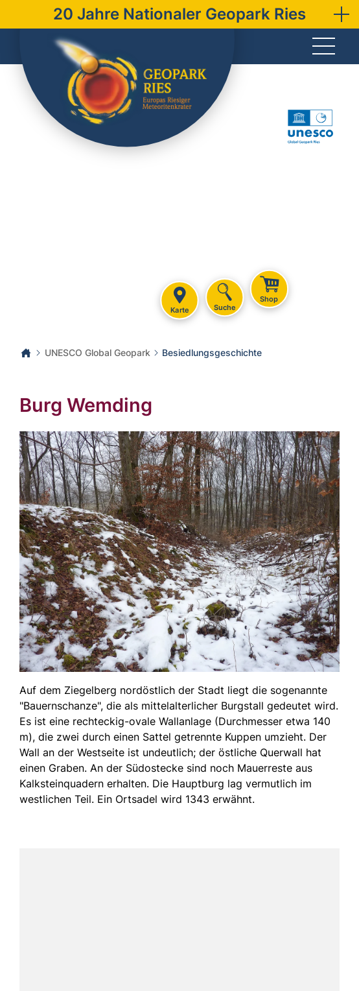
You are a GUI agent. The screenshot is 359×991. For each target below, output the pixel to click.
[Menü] (323, 46)
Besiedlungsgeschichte (212, 352)
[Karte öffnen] (179, 919)
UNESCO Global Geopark (97, 352)
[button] (341, 14)
